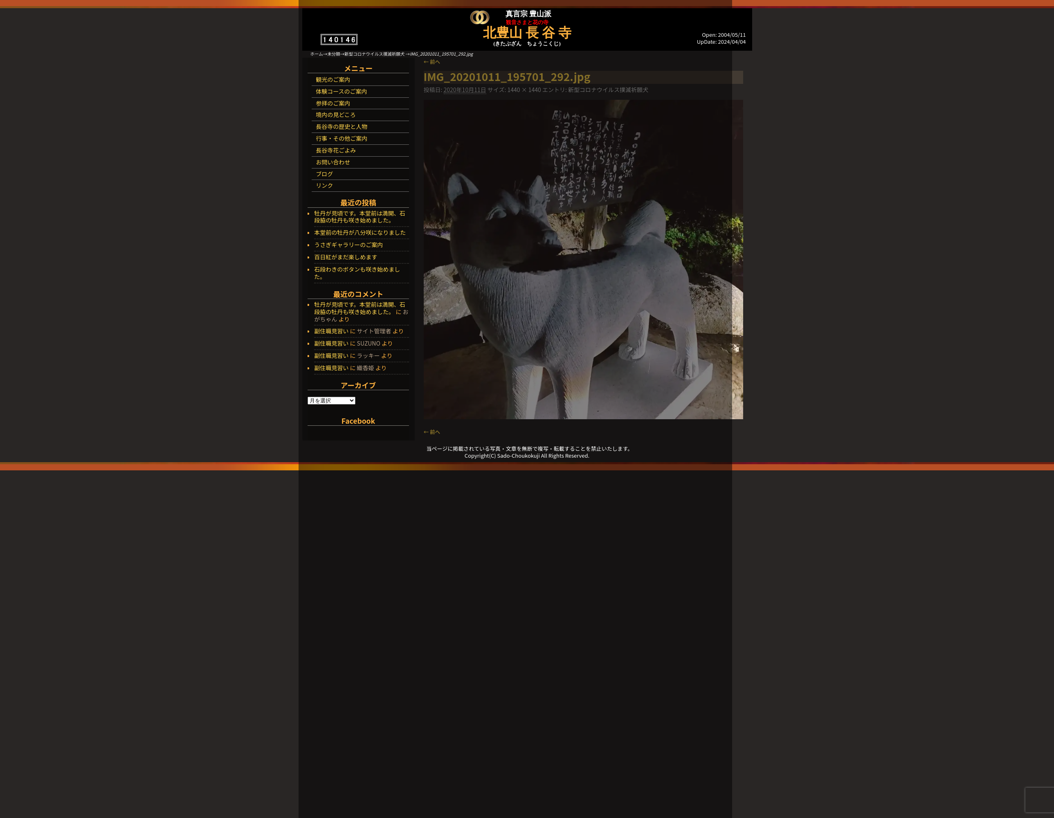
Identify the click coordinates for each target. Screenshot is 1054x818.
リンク (324, 185)
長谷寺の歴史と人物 (341, 126)
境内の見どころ (336, 114)
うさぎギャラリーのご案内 (348, 245)
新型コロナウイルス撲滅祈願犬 (374, 54)
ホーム (316, 54)
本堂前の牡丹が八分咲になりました (360, 232)
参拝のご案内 (333, 103)
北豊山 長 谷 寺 (527, 32)
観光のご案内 (333, 79)
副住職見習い (331, 331)
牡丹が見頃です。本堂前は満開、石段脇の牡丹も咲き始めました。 (359, 217)
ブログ (324, 174)
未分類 (333, 54)
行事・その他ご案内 (341, 138)
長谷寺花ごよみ (336, 150)
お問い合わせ (333, 162)
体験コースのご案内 (341, 91)
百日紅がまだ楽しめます (345, 257)
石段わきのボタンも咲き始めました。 (357, 273)
